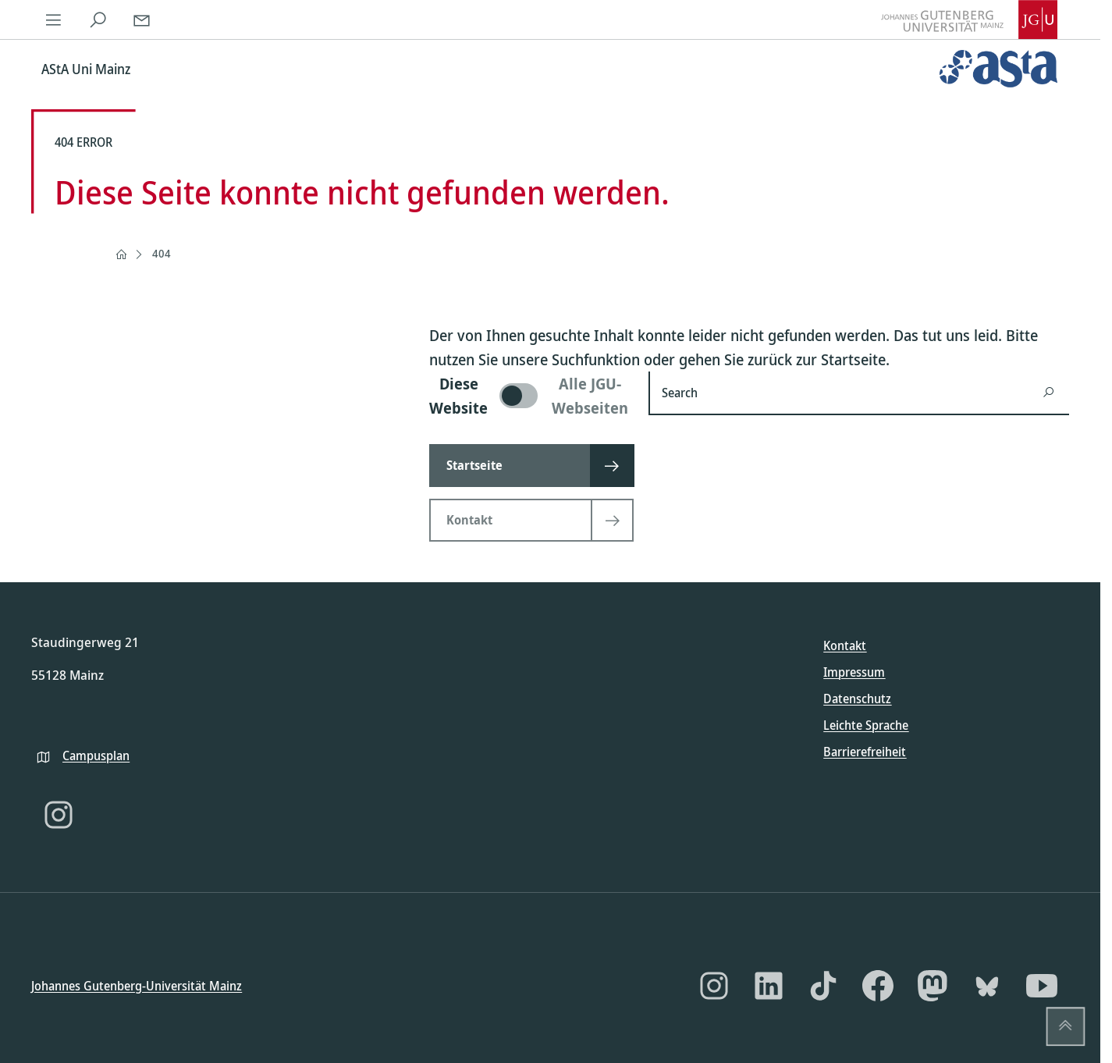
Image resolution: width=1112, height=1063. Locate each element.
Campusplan (96, 754)
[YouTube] (1041, 985)
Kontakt (844, 645)
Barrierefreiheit (864, 751)
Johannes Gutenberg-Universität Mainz (136, 985)
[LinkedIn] (768, 985)
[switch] (529, 396)
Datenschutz (857, 698)
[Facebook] (878, 985)
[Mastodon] (932, 985)
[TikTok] (823, 985)
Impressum (854, 672)
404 (161, 253)
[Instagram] (58, 814)
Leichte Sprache (865, 725)
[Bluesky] (987, 985)
